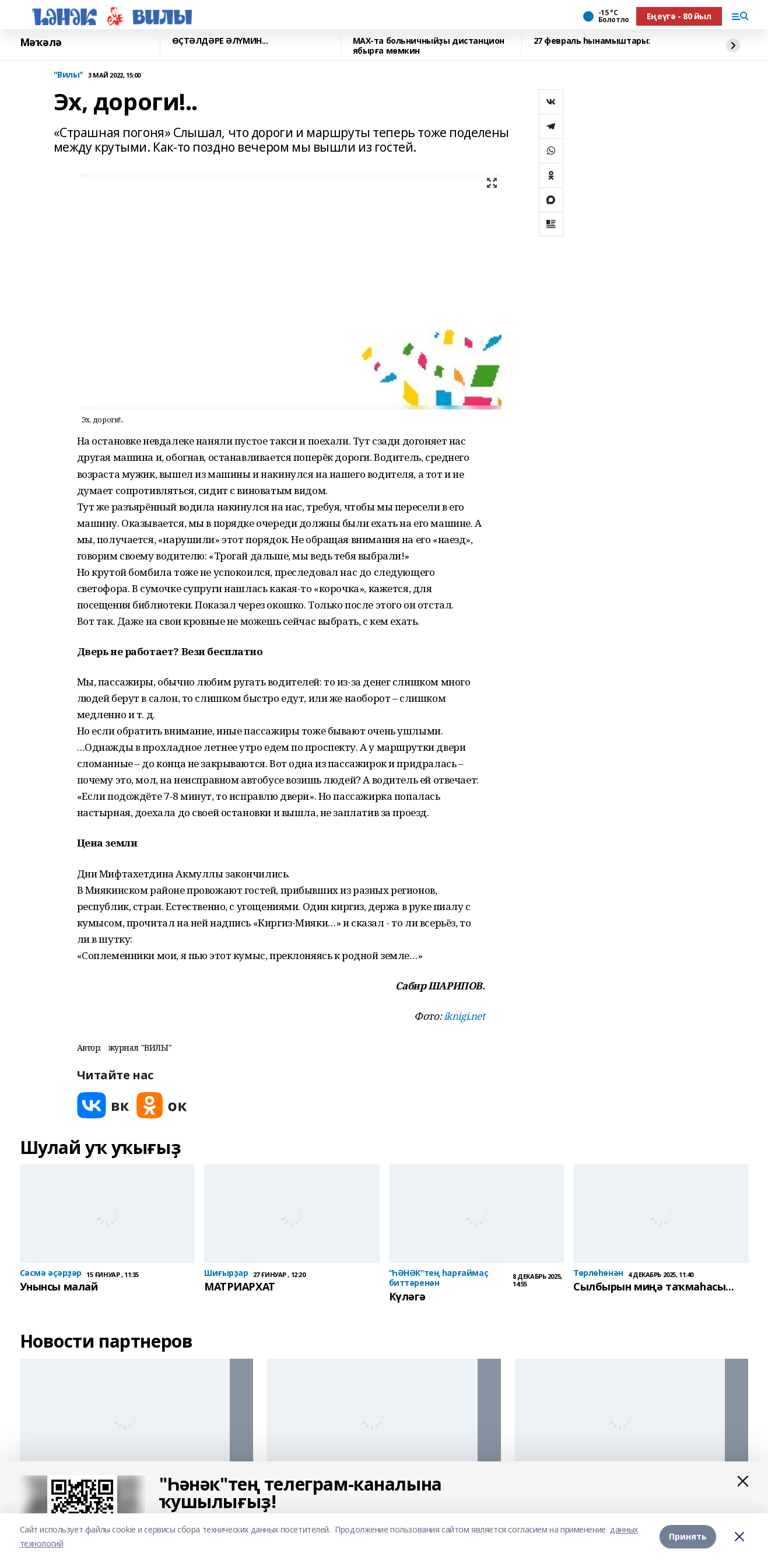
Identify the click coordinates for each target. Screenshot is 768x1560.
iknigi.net (464, 1016)
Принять (688, 1536)
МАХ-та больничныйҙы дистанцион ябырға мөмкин (428, 45)
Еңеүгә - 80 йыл (679, 16)
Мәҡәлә (41, 42)
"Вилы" (68, 75)
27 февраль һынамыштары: (592, 41)
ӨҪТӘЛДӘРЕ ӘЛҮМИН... (220, 41)
